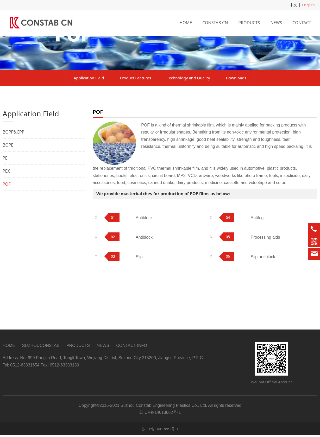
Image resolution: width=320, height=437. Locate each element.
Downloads (236, 113)
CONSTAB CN (215, 23)
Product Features (135, 113)
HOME (185, 23)
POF (6, 220)
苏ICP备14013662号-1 (160, 430)
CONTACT (301, 23)
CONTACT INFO (131, 347)
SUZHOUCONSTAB (41, 347)
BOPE (8, 180)
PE (5, 194)
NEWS (276, 23)
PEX (6, 207)
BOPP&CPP (13, 167)
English (308, 4)
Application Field (89, 113)
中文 (293, 4)
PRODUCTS (249, 23)
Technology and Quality (188, 113)
